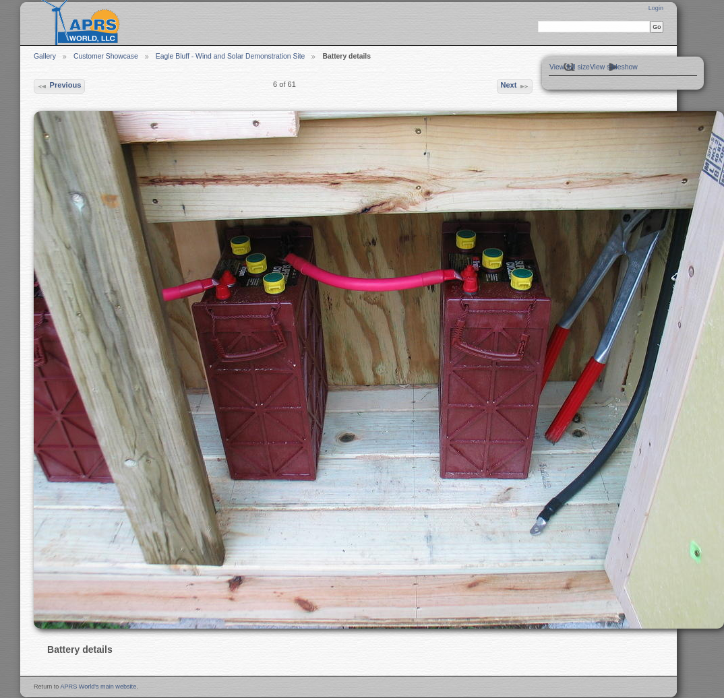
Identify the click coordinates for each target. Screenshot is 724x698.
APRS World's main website (98, 686)
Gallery (45, 56)
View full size (569, 67)
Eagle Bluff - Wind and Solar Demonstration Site (230, 56)
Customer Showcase (105, 56)
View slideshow (614, 67)
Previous (59, 86)
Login (655, 8)
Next (514, 86)
